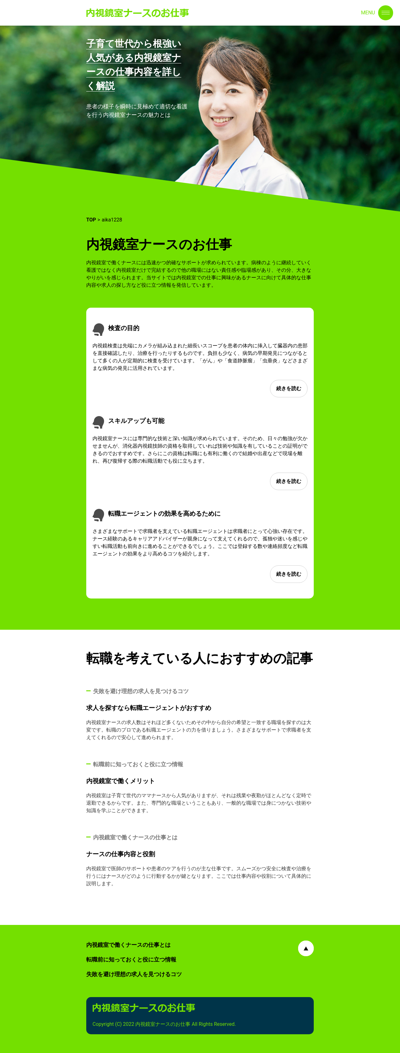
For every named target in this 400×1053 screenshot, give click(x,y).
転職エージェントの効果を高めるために (164, 513)
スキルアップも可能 (136, 421)
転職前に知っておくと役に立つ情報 (131, 959)
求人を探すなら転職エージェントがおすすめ (148, 708)
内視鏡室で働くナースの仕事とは (128, 944)
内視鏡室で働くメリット (120, 781)
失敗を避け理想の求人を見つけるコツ (134, 974)
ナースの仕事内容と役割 (120, 854)
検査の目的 (123, 328)
